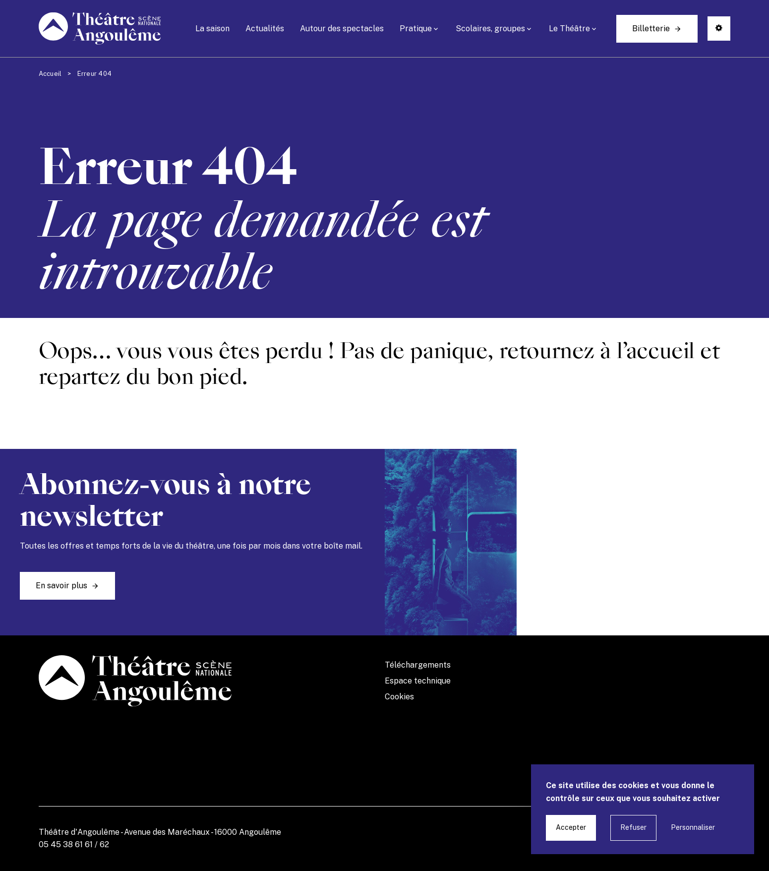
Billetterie (651, 28)
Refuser (633, 827)
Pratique (416, 28)
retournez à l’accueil (597, 350)
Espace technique (418, 680)
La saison (212, 28)
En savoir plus (61, 585)
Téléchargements (418, 665)
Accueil (50, 73)
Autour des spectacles (342, 28)
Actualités (264, 28)
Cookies (399, 696)
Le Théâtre (569, 28)
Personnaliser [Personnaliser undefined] (693, 827)
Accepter (571, 827)
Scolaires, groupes (490, 28)
